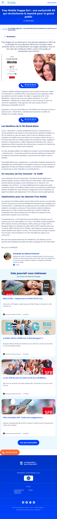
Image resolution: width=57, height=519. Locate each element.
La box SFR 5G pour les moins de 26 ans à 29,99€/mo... (25, 378)
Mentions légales (39, 507)
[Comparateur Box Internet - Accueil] (11, 3)
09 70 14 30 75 (52, 2)
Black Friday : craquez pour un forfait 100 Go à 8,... (23, 298)
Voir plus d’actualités (28, 443)
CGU (32, 507)
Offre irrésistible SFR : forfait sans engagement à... (23, 418)
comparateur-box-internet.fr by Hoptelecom (19, 491)
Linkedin (17, 265)
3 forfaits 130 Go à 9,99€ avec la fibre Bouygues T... (23, 338)
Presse (31, 490)
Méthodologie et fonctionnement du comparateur (28, 509)
